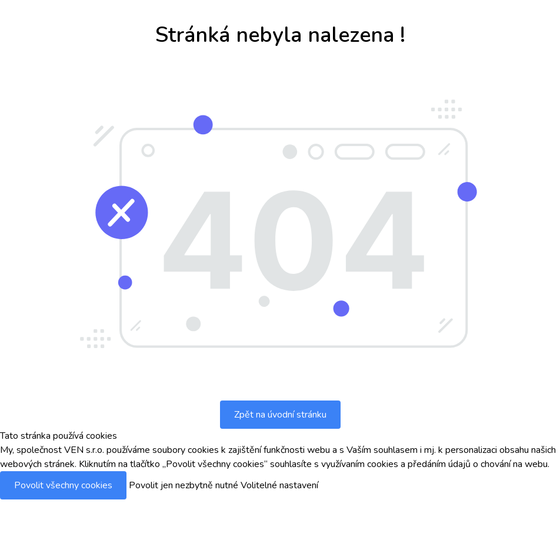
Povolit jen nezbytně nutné (183, 485)
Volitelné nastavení (279, 485)
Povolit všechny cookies (63, 485)
